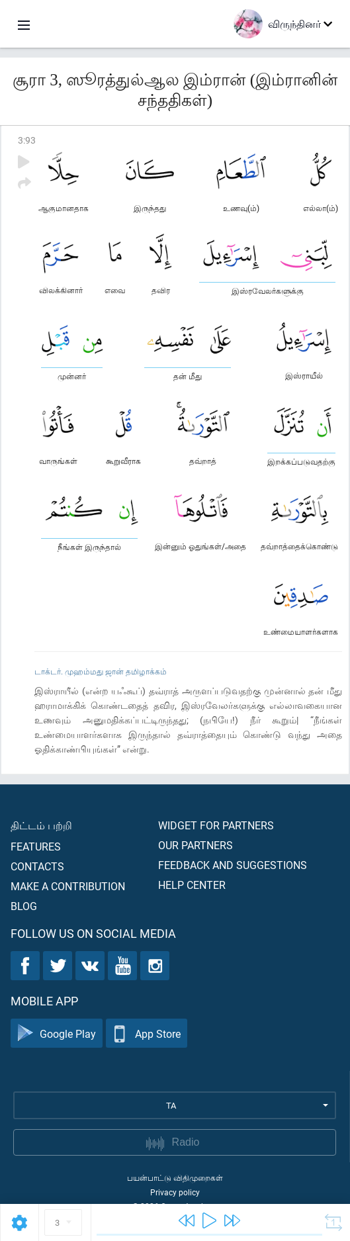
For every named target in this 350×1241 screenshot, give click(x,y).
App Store (146, 1033)
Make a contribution (68, 886)
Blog (24, 906)
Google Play (56, 1033)
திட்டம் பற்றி (41, 825)
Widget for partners (216, 825)
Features (36, 846)
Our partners (195, 845)
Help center (192, 885)
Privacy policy (175, 1192)
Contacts (37, 866)
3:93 (27, 140)
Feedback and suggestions (232, 865)
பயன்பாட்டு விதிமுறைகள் (175, 1177)
